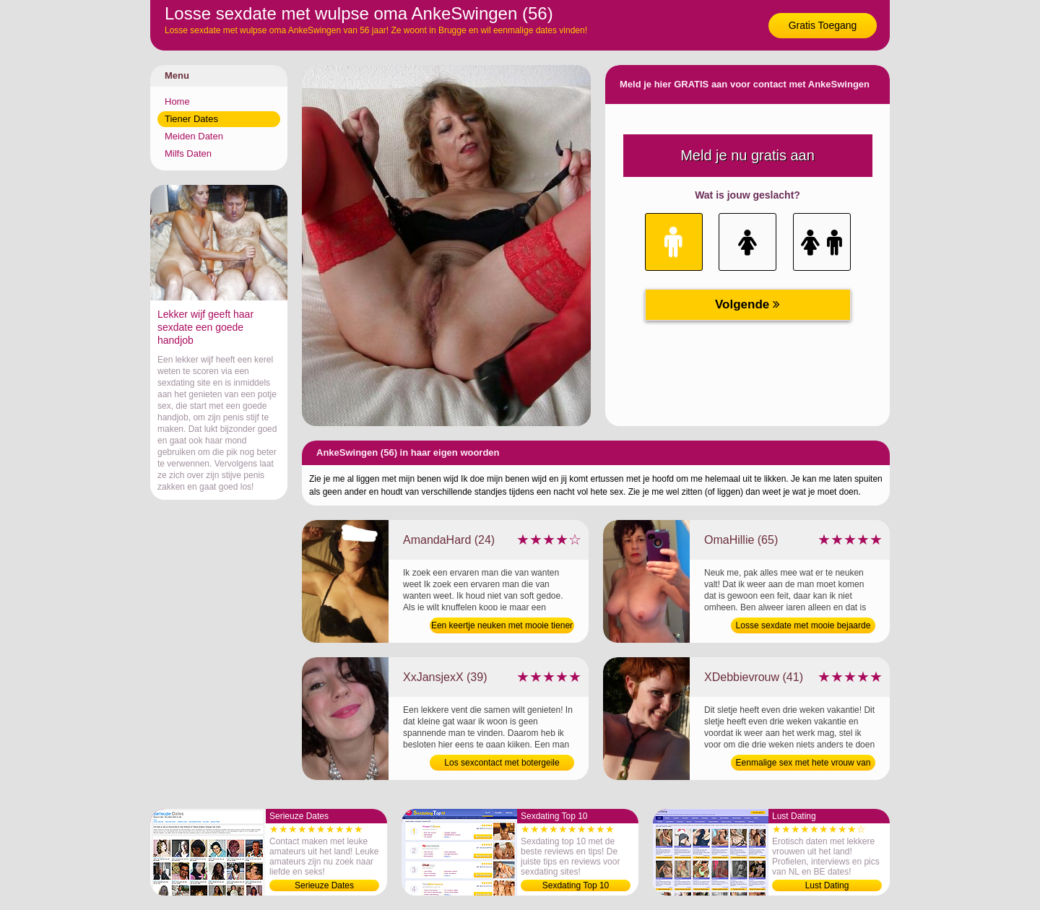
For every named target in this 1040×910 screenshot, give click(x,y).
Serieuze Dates (324, 885)
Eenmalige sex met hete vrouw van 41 (803, 764)
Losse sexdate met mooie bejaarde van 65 (803, 626)
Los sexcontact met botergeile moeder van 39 (501, 764)
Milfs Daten (188, 153)
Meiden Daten (194, 136)
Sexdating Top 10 (576, 885)
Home (177, 101)
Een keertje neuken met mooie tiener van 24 (502, 626)
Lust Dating (827, 885)
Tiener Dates (191, 118)
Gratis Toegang (823, 25)
